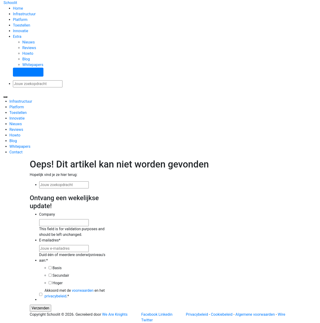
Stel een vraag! (28, 72)
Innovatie (20, 31)
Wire (281, 314)
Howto (27, 53)
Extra (17, 36)
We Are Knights (114, 314)
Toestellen (21, 25)
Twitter (147, 320)
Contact (16, 152)
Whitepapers (32, 64)
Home (18, 8)
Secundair (60, 275)
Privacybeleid (197, 314)
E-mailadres (50, 240)
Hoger (57, 283)
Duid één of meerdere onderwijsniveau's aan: (72, 258)
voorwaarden (82, 290)
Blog (26, 59)
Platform (20, 19)
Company (47, 214)
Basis (57, 268)
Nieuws (28, 42)
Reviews (29, 48)
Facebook (149, 314)
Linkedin (165, 314)
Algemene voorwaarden (255, 314)
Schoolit (10, 2)
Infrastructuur (24, 14)
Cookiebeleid (221, 314)
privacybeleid (55, 296)
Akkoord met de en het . (75, 293)
